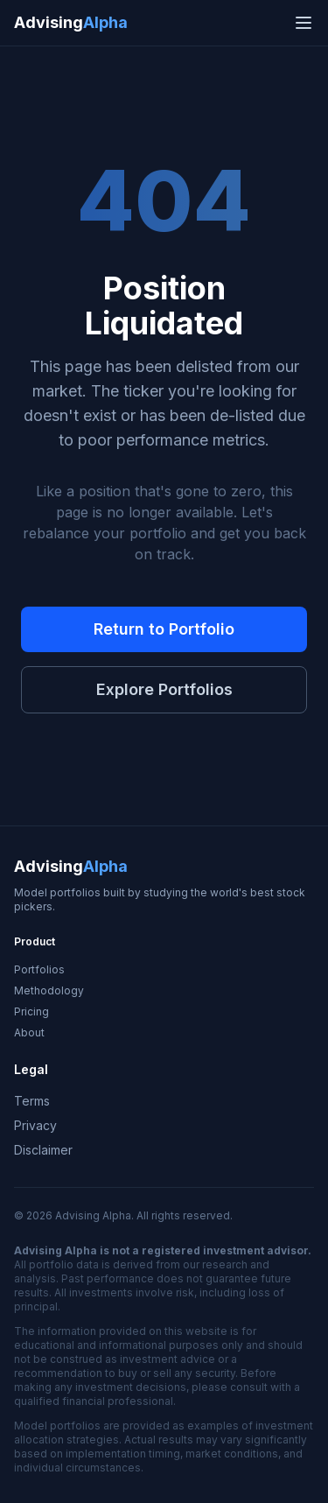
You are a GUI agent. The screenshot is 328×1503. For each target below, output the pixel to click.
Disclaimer (43, 1149)
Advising (71, 22)
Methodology (49, 990)
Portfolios (39, 969)
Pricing (31, 1011)
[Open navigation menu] (303, 22)
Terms (32, 1100)
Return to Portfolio (164, 629)
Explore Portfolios (164, 689)
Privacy (35, 1125)
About (29, 1032)
